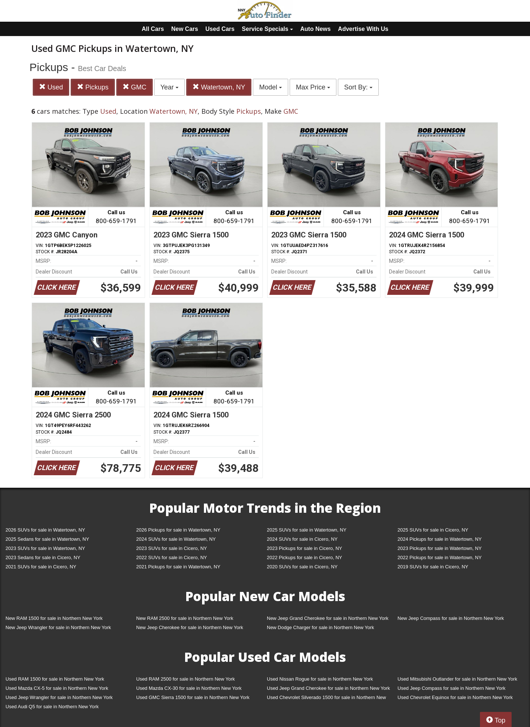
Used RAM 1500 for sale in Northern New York (55, 679)
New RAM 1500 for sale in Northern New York (54, 618)
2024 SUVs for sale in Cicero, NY (302, 539)
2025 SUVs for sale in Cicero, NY (433, 530)
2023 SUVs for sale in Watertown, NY (45, 548)
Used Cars (219, 29)
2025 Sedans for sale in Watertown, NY (47, 539)
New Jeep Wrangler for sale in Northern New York (58, 627)
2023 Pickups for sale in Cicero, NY (304, 548)
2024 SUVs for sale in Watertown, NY (176, 539)
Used (51, 87)
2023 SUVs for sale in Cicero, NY (171, 548)
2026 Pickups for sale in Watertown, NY (178, 530)
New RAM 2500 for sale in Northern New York (184, 618)
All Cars (153, 29)
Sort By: (358, 87)
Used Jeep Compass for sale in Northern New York (451, 688)
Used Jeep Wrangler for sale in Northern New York (59, 697)
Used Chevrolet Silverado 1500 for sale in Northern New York (326, 699)
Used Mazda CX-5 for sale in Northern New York (57, 688)
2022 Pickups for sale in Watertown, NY (440, 557)
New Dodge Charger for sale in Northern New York (320, 627)
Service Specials (267, 29)
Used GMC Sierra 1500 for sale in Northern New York (193, 697)
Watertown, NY (218, 87)
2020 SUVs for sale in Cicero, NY (302, 566)
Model (270, 87)
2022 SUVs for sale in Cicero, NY (171, 557)
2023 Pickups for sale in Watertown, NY (440, 548)
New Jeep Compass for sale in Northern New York (451, 618)
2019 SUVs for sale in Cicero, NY (433, 566)
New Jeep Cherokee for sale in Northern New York (189, 627)
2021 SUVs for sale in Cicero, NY (41, 566)
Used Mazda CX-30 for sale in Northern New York (188, 688)
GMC (134, 87)
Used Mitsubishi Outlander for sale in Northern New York (457, 679)
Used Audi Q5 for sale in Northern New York (52, 706)
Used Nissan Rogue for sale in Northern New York (320, 679)
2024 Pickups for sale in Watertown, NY (440, 539)
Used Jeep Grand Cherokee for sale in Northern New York (328, 688)
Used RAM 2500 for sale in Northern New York (185, 679)
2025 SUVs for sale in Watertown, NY (306, 530)
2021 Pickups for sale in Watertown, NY (178, 566)
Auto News (315, 29)
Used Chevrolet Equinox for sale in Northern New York (455, 697)
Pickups (93, 87)
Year (169, 87)
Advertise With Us (363, 29)
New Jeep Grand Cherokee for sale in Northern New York (327, 618)
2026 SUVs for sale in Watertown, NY (45, 530)
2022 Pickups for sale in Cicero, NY (304, 557)
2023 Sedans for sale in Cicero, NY (43, 557)
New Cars (184, 29)
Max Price (313, 87)
